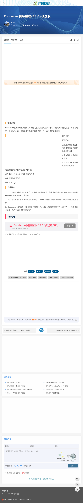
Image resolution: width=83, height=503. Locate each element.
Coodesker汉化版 (67, 277)
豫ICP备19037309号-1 (10, 499)
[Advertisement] (41, 62)
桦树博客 (5, 491)
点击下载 (70, 226)
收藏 (26, 271)
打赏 (31, 271)
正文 (21, 40)
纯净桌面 (32, 277)
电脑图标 (42, 277)
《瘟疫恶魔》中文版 (13, 381)
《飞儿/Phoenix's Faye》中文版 (56, 385)
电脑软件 (14, 40)
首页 (7, 40)
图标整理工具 (53, 277)
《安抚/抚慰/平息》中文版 (54, 381)
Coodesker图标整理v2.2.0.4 (17, 277)
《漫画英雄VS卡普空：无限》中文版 (19, 388)
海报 (47, 271)
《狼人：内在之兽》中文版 (15, 391)
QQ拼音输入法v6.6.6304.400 (66, 329)
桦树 (13, 22)
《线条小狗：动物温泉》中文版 (56, 388)
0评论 (36, 25)
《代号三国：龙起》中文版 (15, 385)
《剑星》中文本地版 (52, 391)
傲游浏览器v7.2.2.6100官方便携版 (18, 329)
